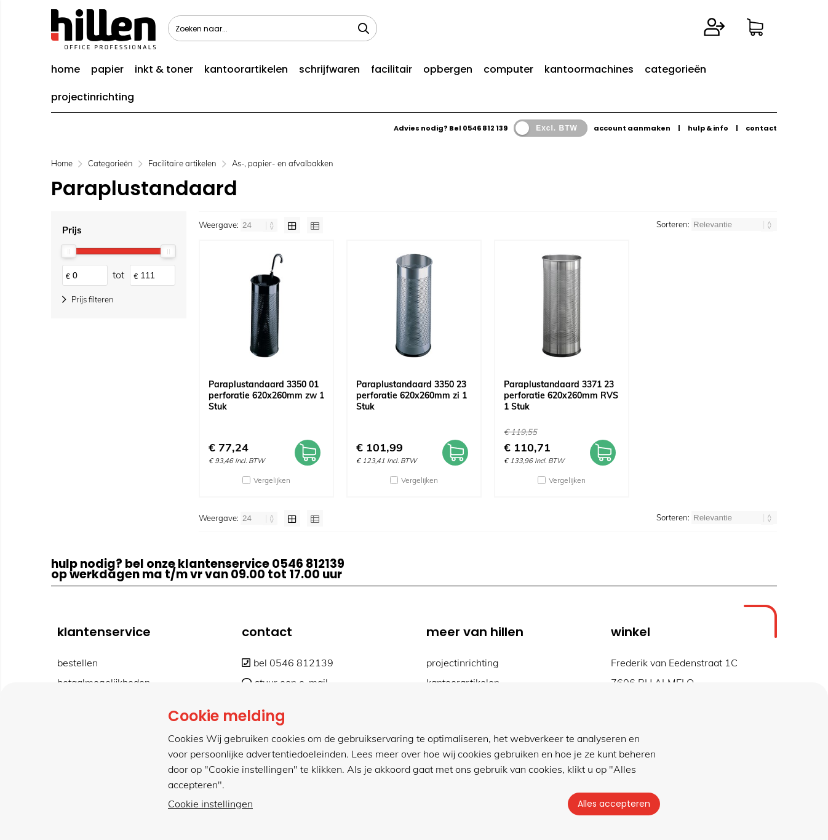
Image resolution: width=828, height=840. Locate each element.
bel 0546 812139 (287, 662)
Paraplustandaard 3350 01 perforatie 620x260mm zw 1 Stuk (266, 395)
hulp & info (708, 128)
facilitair (391, 69)
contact (761, 128)
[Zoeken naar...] (363, 28)
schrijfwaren (329, 69)
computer (508, 69)
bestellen (77, 662)
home (65, 69)
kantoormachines (589, 69)
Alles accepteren (614, 804)
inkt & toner (164, 69)
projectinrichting (92, 97)
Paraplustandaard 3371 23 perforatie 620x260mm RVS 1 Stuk (561, 395)
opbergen (447, 69)
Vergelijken (271, 480)
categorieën (675, 69)
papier (107, 69)
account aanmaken (632, 128)
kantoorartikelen (246, 69)
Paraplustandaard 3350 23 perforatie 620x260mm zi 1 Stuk (411, 395)
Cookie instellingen (210, 804)
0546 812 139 (485, 128)
